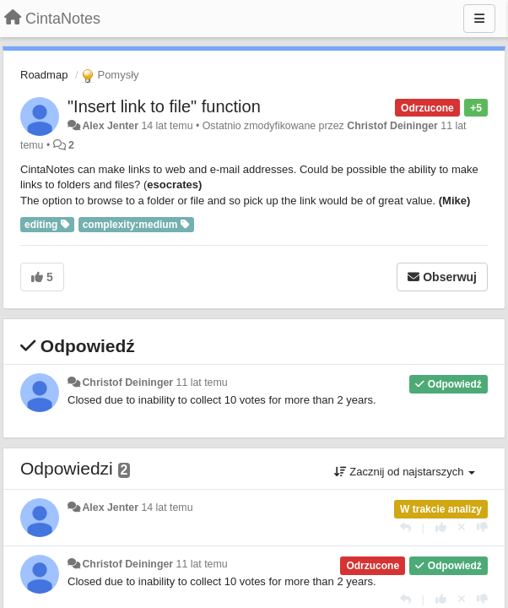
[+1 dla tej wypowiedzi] (440, 527)
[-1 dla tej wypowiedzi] (482, 527)
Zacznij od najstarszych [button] (404, 471)
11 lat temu (202, 382)
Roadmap (44, 74)
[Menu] (479, 18)
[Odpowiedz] (405, 527)
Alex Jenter (110, 126)
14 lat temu (166, 507)
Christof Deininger (392, 126)
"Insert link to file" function (164, 106)
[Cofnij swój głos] (461, 527)
